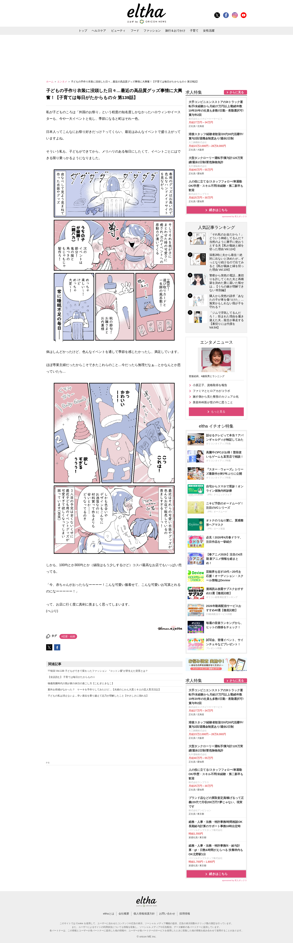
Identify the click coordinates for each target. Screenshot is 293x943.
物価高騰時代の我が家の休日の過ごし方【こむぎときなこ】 (81, 683)
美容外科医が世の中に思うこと (213, 402)
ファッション (152, 30)
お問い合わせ (167, 913)
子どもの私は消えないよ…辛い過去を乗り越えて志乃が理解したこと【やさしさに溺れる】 (98, 695)
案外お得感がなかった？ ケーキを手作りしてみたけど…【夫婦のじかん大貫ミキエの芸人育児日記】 (104, 689)
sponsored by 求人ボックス (234, 216)
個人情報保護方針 (144, 913)
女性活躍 (208, 30)
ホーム (50, 81)
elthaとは (108, 913)
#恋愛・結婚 (68, 636)
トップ (83, 30)
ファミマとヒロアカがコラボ (211, 390)
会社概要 (124, 913)
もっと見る (218, 411)
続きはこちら (218, 210)
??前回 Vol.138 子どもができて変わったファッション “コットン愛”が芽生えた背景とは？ (98, 670)
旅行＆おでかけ (175, 30)
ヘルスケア (99, 30)
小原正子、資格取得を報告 (210, 385)
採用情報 (184, 913)
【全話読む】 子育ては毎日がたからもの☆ (71, 677)
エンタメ (62, 81)
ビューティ (118, 30)
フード (135, 30)
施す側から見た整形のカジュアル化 (216, 396)
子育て (194, 30)
